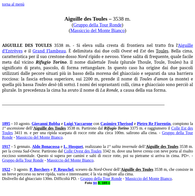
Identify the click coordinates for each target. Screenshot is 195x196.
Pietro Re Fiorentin (153, 123)
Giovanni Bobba (45, 123)
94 (95, 183)
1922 (6, 169)
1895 (6, 123)
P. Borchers (40, 169)
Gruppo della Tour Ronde (97, 24)
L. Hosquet (73, 146)
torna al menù (13, 4)
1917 (6, 146)
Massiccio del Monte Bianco (97, 30)
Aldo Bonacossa (46, 146)
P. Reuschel (63, 169)
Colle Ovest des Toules (83, 151)
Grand (49, 51)
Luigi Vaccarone (78, 123)
